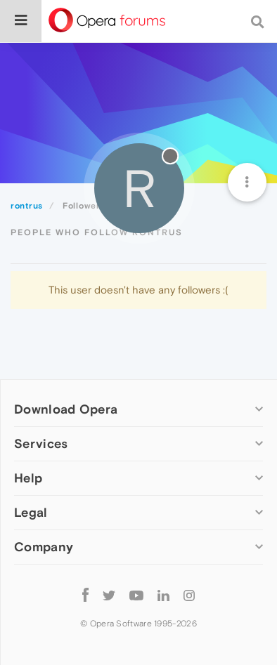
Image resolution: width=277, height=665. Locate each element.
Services (40, 443)
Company (43, 546)
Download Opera (65, 409)
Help (28, 477)
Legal (31, 512)
